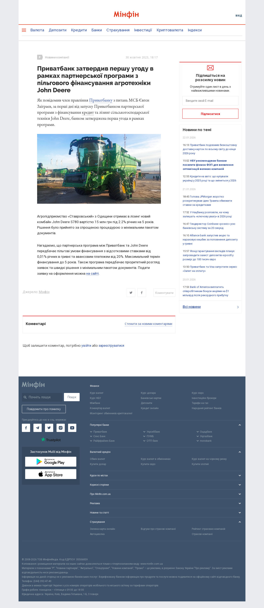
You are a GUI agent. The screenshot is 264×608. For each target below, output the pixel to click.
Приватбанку (100, 100)
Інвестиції (143, 30)
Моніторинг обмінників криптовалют (111, 413)
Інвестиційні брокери (204, 398)
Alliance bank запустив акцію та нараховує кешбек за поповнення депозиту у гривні (210, 239)
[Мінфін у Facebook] (26, 428)
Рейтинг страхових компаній (208, 529)
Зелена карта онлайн (102, 529)
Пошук (71, 397)
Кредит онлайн (150, 408)
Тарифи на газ (200, 403)
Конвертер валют (100, 408)
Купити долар (98, 464)
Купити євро (148, 464)
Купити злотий (200, 464)
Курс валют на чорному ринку (209, 459)
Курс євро (198, 393)
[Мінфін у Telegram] (37, 428)
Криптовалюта (170, 30)
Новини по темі (197, 130)
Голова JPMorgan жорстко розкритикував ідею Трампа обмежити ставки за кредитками (207, 200)
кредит (88, 112)
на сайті (92, 273)
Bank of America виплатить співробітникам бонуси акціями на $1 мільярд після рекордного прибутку (206, 291)
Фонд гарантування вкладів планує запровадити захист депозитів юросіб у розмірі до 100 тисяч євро (209, 255)
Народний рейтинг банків (207, 408)
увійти (86, 346)
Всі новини (211, 307)
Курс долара (148, 393)
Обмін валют (97, 459)
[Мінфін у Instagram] (61, 428)
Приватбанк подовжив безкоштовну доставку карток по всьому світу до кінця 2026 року (210, 149)
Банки (96, 30)
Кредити (79, 30)
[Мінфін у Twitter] (49, 428)
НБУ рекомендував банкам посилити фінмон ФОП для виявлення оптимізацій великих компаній (208, 164)
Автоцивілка (97, 534)
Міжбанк (95, 403)
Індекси (195, 30)
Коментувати (164, 293)
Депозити (57, 30)
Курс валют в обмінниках (156, 459)
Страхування (118, 30)
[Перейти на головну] (132, 15)
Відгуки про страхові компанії (158, 529)
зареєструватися (111, 346)
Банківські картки (151, 398)
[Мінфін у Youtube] (72, 428)
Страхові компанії (202, 534)
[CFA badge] (31, 549)
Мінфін (44, 292)
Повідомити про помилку (44, 409)
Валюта (37, 30)
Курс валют (96, 393)
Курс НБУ (95, 398)
